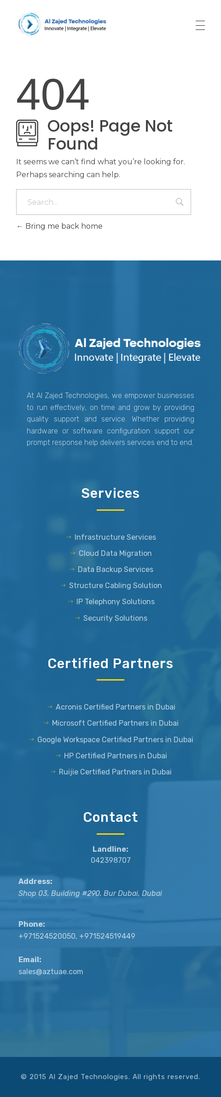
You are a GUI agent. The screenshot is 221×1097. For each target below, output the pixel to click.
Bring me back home (59, 226)
